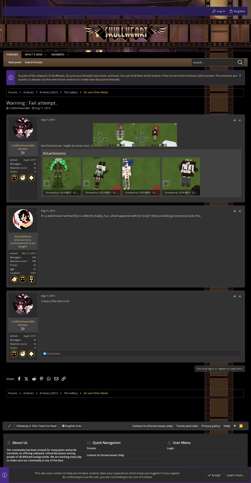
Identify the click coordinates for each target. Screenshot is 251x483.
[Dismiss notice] (238, 76)
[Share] (233, 120)
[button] (45, 54)
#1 (239, 120)
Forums (91, 448)
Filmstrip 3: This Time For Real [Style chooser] (37, 426)
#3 (239, 295)
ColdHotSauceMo (20, 108)
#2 (239, 210)
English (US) (72, 426)
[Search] (218, 62)
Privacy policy (210, 426)
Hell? (34, 272)
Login (170, 448)
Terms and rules (186, 426)
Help (226, 426)
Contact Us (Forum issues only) (151, 426)
